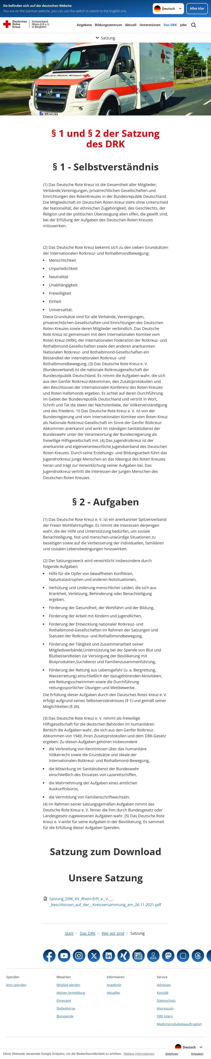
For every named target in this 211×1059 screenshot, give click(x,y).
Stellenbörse (66, 1008)
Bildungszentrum (108, 25)
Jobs (183, 25)
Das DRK (170, 25)
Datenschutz (166, 1000)
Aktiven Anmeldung (71, 993)
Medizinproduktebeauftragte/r (179, 1024)
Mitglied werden (68, 985)
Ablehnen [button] (171, 1053)
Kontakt (162, 993)
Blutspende (65, 1016)
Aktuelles (113, 993)
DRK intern (165, 1016)
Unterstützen (150, 25)
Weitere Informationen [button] (139, 1053)
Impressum (165, 1008)
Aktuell (130, 25)
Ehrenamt (64, 1000)
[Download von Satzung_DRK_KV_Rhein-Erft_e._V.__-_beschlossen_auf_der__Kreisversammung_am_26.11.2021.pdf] (105, 902)
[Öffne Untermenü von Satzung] (105, 38)
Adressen (164, 985)
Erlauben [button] (197, 1053)
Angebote (84, 25)
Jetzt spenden (16, 985)
